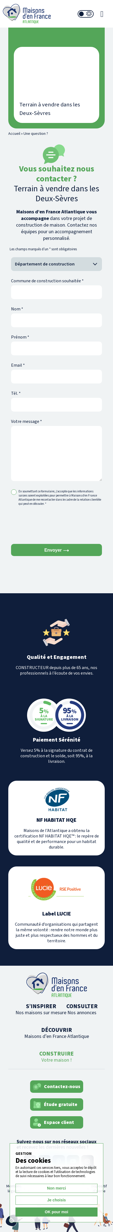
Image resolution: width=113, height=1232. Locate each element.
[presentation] (53, 523)
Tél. (16, 393)
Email (18, 365)
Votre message (26, 421)
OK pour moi (56, 1212)
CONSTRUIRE (56, 1057)
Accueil (14, 133)
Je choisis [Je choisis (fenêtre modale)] (56, 1200)
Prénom (20, 337)
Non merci (56, 1188)
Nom (17, 309)
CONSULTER (82, 1009)
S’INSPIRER (40, 1009)
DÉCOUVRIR (56, 1033)
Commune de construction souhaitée (47, 281)
